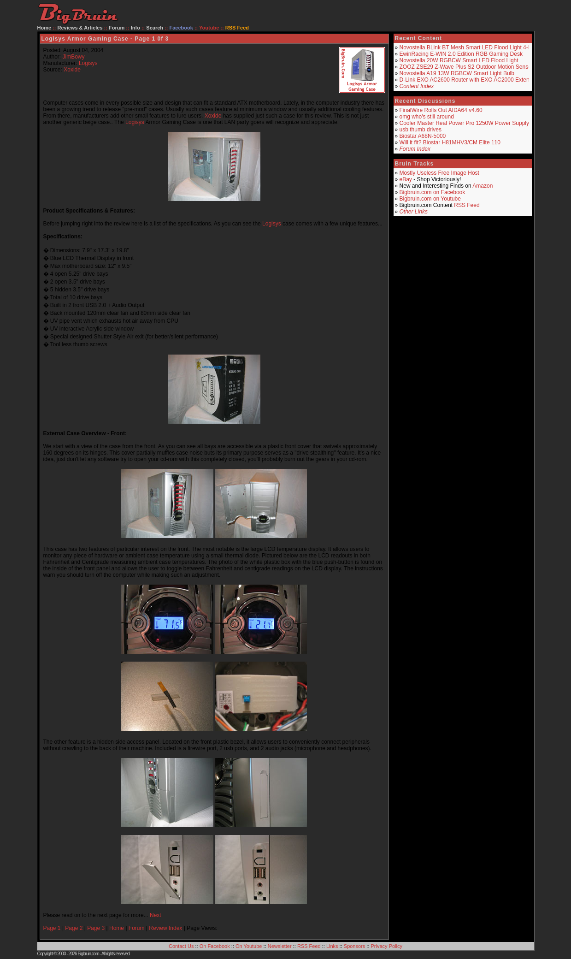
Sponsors (354, 946)
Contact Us (181, 946)
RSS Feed (466, 205)
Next (155, 915)
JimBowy (74, 56)
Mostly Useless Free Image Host (439, 173)
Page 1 (52, 928)
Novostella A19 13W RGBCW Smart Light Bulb (457, 73)
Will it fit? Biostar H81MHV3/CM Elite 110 (450, 142)
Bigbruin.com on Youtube (430, 198)
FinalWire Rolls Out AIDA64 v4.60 (441, 110)
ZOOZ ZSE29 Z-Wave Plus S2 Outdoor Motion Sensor (466, 67)
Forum (116, 27)
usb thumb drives (420, 129)
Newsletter (280, 946)
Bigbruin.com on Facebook (432, 192)
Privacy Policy (386, 946)
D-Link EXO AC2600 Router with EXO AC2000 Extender (469, 80)
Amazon (482, 186)
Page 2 (73, 928)
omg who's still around (427, 116)
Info (135, 27)
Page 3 (96, 928)
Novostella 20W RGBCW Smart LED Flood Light (459, 60)
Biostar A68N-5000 (423, 136)
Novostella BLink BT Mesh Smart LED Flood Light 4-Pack (470, 47)
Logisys (88, 63)
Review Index (165, 928)
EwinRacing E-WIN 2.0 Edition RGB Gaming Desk (461, 54)
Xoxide (72, 69)
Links (332, 946)
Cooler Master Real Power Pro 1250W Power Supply (464, 123)
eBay (406, 179)
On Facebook (215, 946)
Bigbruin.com (88, 953)
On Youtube (248, 946)
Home (44, 27)
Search (154, 27)
